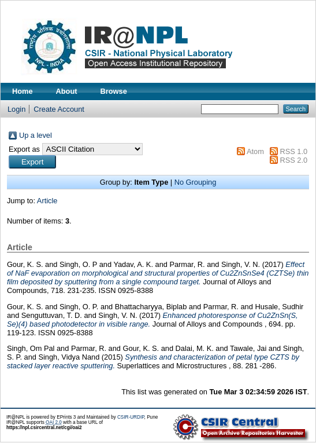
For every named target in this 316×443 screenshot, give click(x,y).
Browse (114, 91)
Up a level (35, 135)
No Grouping (195, 182)
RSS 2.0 (293, 160)
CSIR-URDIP (130, 417)
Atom (255, 151)
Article (47, 200)
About (66, 91)
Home (22, 91)
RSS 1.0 (293, 151)
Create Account (59, 109)
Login (16, 109)
